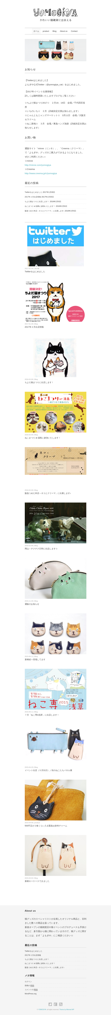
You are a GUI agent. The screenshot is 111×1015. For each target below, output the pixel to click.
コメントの (31, 990)
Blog (54, 31)
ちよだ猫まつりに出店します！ (37, 202)
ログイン (28, 982)
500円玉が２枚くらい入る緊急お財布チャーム (46, 826)
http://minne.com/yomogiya (38, 165)
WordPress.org (31, 994)
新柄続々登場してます (35, 659)
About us (63, 31)
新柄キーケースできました (37, 881)
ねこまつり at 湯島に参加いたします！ (40, 206)
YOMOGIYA (42, 1009)
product (46, 31)
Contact (74, 31)
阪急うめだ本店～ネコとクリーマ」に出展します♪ (44, 211)
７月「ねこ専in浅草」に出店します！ (42, 715)
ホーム (36, 31)
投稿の (29, 986)
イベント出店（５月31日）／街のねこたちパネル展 (48, 770)
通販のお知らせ (32, 604)
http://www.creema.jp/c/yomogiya (41, 173)
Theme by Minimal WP (66, 1009)
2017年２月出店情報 (33, 197)
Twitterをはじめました (33, 192)
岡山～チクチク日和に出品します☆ (41, 548)
